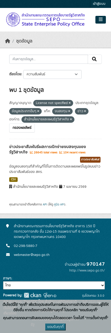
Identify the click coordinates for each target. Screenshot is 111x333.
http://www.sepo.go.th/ (87, 270)
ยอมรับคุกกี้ (55, 326)
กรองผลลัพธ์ (22, 127)
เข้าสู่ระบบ (99, 4)
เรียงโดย (15, 74)
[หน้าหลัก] (7, 41)
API (45, 204)
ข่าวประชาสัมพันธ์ (90, 159)
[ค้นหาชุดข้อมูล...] (48, 59)
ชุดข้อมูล (24, 41)
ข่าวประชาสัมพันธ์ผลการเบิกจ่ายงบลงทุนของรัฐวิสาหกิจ (47, 149)
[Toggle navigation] (100, 20)
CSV (13, 180)
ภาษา (7, 278)
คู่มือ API (59, 204)
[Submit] (95, 59)
